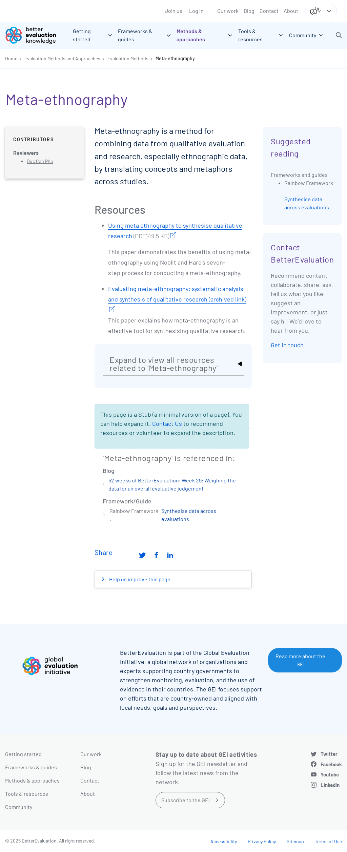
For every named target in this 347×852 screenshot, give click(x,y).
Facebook (331, 764)
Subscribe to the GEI (185, 800)
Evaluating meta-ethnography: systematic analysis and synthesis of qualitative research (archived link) (177, 294)
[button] (339, 35)
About (291, 10)
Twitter (329, 754)
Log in (196, 10)
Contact (269, 10)
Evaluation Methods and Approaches (62, 58)
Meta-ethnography (175, 58)
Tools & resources (26, 793)
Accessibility (223, 841)
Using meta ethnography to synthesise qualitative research (175, 231)
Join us (173, 10)
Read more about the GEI (300, 660)
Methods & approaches (32, 780)
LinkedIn (330, 785)
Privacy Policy (262, 841)
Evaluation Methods (127, 58)
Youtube (330, 774)
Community (18, 807)
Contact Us (167, 423)
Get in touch (287, 345)
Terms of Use (328, 841)
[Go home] (35, 35)
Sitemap (295, 841)
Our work (228, 10)
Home (11, 58)
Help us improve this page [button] (139, 579)
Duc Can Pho (40, 161)
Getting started (23, 754)
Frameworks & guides (31, 767)
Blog (249, 10)
